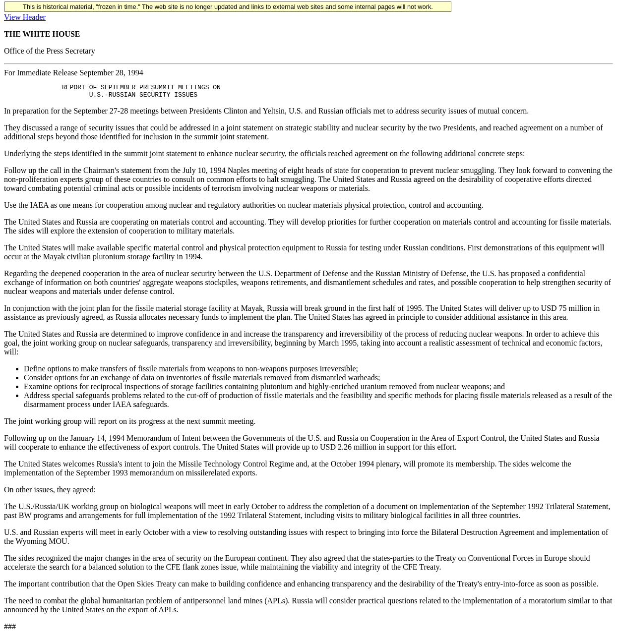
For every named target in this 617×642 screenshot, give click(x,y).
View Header (25, 17)
